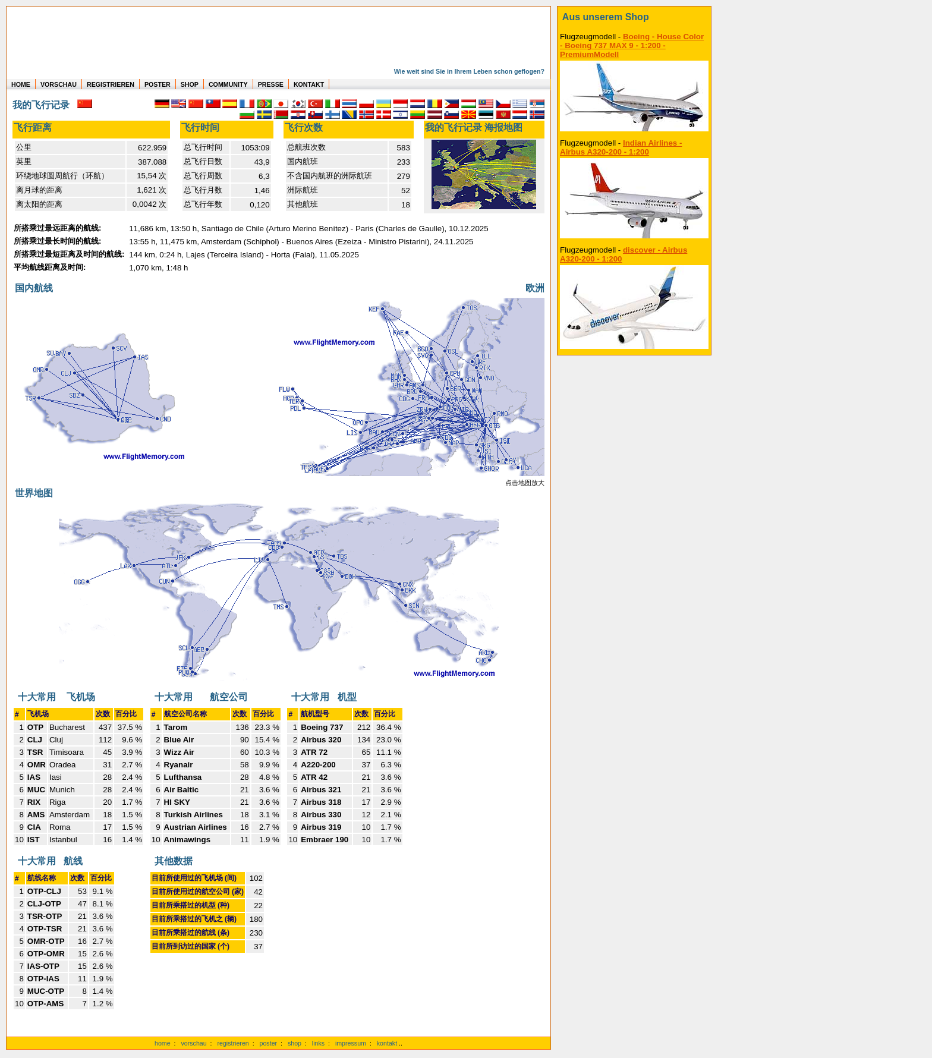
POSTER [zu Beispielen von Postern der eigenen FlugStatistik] (157, 84)
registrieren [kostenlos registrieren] (232, 1043)
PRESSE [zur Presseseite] (271, 84)
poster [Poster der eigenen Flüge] (269, 1043)
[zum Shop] (634, 17)
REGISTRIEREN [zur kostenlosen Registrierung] (110, 84)
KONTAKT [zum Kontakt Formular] (309, 84)
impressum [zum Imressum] (350, 1043)
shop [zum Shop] (294, 1043)
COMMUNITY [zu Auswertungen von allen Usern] (228, 84)
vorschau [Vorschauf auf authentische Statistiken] (193, 1043)
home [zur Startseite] (163, 1043)
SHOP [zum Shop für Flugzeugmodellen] (190, 84)
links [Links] (318, 1043)
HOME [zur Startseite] (20, 84)
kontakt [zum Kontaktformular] (387, 1043)
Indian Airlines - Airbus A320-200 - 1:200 (621, 147)
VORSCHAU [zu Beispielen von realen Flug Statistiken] (58, 84)
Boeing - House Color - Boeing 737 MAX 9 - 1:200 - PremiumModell (632, 45)
